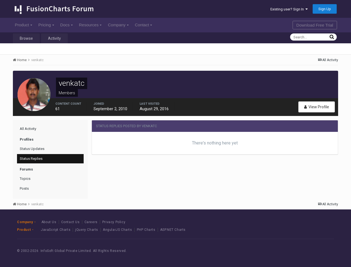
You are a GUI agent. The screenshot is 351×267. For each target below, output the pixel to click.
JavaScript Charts (55, 230)
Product (23, 24)
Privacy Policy (113, 222)
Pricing (46, 24)
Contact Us (70, 222)
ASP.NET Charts (173, 230)
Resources (90, 24)
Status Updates (32, 149)
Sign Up (324, 9)
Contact (143, 24)
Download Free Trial (314, 25)
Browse (26, 38)
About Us (48, 222)
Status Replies (31, 159)
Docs (66, 24)
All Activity (28, 129)
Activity (54, 38)
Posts (24, 188)
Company (118, 24)
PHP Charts (146, 230)
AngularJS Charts (117, 230)
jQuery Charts (86, 230)
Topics (25, 179)
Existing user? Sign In (289, 9)
